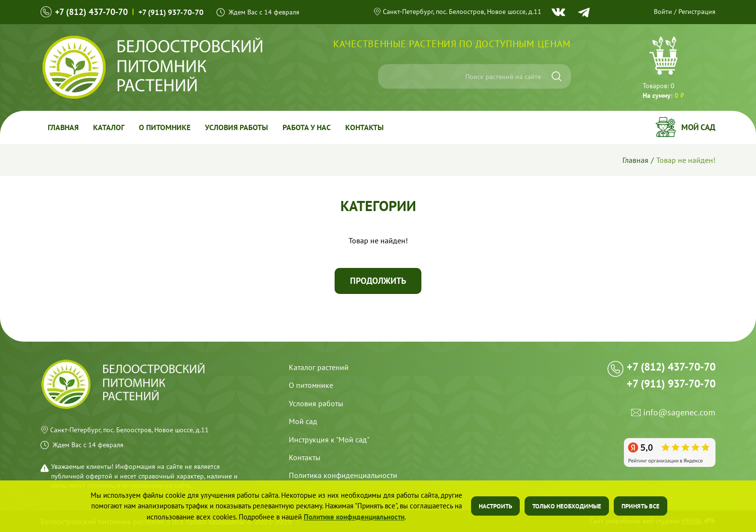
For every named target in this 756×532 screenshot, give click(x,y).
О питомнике (164, 127)
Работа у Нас (307, 127)
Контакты (364, 127)
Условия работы (236, 127)
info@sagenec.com (679, 413)
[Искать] (557, 76)
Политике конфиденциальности (354, 516)
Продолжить (378, 280)
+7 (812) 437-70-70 (91, 11)
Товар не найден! (686, 160)
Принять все (640, 506)
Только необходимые (566, 506)
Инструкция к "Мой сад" (329, 439)
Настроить (495, 506)
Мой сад (698, 127)
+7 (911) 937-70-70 (170, 12)
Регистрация (697, 11)
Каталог (108, 127)
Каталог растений (319, 367)
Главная (63, 127)
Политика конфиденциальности (343, 475)
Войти (663, 11)
